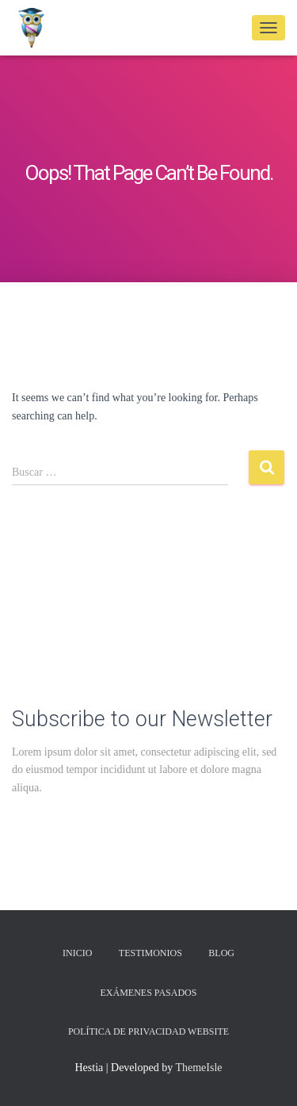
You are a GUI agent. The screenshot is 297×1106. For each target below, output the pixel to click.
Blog (221, 953)
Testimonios (150, 953)
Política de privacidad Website (148, 1031)
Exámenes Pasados (149, 992)
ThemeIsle (198, 1067)
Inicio (77, 953)
